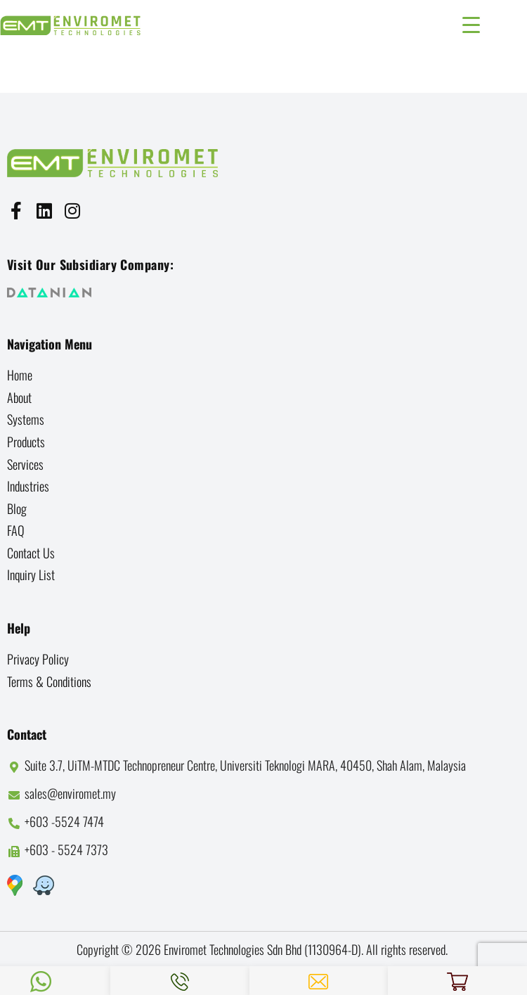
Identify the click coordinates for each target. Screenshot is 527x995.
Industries (28, 486)
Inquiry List (31, 574)
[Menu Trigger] (471, 23)
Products (26, 441)
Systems (25, 419)
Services (25, 464)
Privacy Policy (38, 659)
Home (19, 375)
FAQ (16, 530)
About (19, 397)
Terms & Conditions (49, 681)
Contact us (31, 553)
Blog (17, 508)
